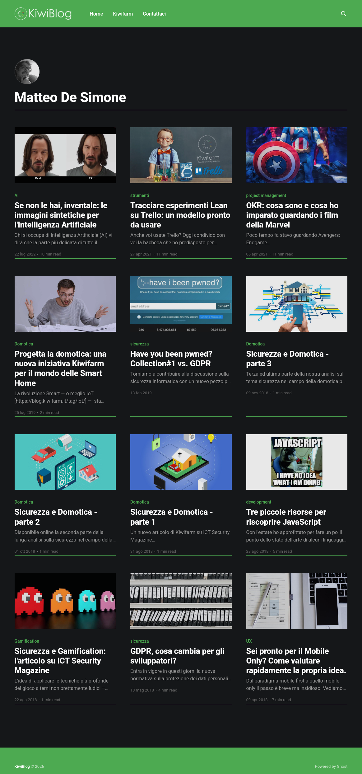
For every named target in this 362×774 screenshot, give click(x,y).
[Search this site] (344, 14)
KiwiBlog (22, 766)
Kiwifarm (123, 14)
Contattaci (154, 14)
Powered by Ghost (331, 766)
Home (96, 14)
